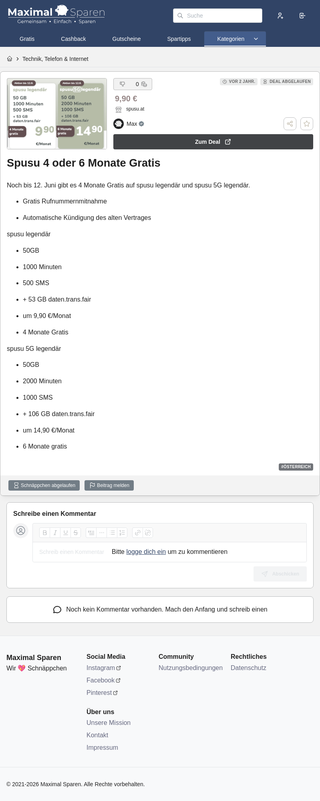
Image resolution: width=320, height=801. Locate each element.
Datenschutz (248, 667)
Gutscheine (127, 39)
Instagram (101, 667)
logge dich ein (146, 551)
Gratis (27, 39)
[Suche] (217, 15)
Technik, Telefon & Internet (55, 59)
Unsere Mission (109, 722)
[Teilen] (290, 123)
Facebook (101, 680)
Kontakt (97, 735)
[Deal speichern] (306, 123)
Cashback (73, 39)
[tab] (27, 38)
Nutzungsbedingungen (191, 667)
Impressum (102, 747)
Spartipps (179, 39)
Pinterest (99, 692)
